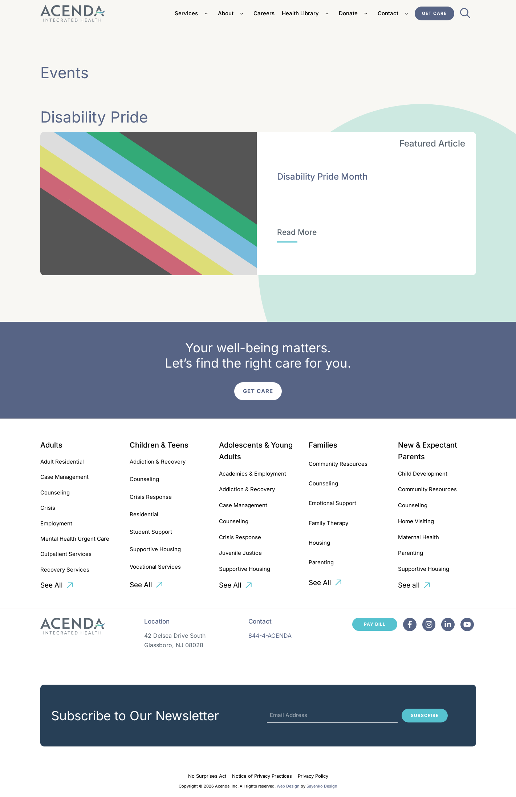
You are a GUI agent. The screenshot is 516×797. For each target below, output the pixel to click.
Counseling (55, 492)
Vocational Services (155, 566)
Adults (51, 445)
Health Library (307, 13)
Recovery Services (64, 569)
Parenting (321, 562)
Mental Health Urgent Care (74, 538)
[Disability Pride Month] (297, 232)
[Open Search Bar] (465, 15)
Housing (319, 542)
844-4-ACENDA (270, 635)
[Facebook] (410, 624)
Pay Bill (375, 624)
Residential (144, 514)
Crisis (47, 507)
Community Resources (338, 463)
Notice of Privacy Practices (262, 776)
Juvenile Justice (240, 552)
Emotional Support (332, 503)
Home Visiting (416, 521)
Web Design (288, 786)
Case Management (64, 476)
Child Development (422, 473)
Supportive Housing (155, 549)
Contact (394, 13)
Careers (264, 13)
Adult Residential (62, 461)
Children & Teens (159, 445)
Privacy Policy (313, 776)
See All (51, 585)
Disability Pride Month (322, 176)
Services (193, 13)
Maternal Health (418, 537)
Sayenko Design (321, 786)
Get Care (434, 13)
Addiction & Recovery (158, 461)
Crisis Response (151, 496)
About (232, 13)
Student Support (151, 531)
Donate (354, 13)
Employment (56, 523)
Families (323, 445)
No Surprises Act (207, 776)
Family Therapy (328, 523)
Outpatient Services (66, 553)
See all (409, 585)
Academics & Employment (252, 473)
